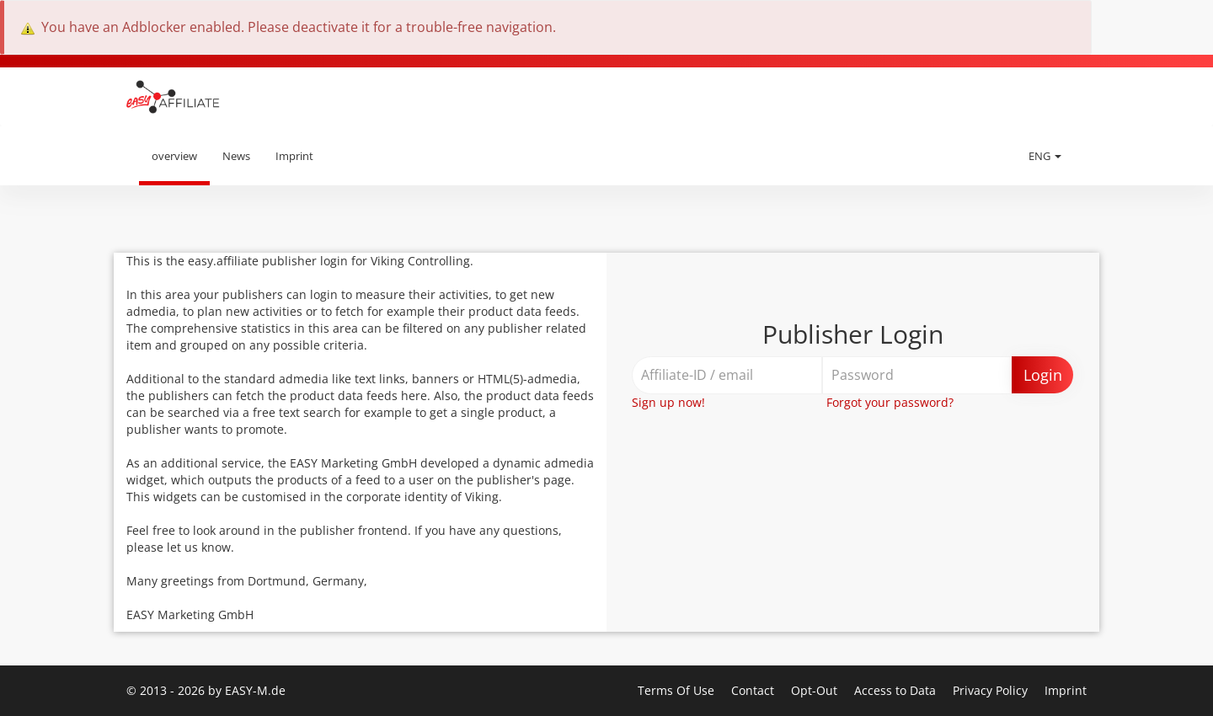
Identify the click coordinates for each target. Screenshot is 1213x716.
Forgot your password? (890, 402)
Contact (754, 690)
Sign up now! (668, 402)
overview (174, 155)
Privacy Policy (992, 690)
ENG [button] (1045, 155)
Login (1042, 375)
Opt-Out (816, 690)
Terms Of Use (678, 690)
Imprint (294, 155)
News (236, 155)
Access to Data (896, 690)
